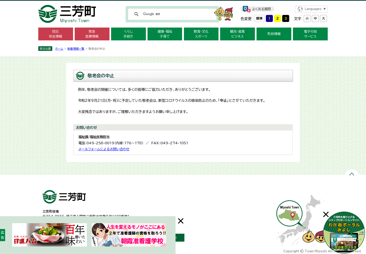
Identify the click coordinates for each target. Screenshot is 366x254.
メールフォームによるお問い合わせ (104, 149)
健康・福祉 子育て (165, 34)
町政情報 (274, 33)
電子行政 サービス (310, 34)
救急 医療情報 (92, 34)
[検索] (171, 14)
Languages (313, 9)
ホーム (59, 48)
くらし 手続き (128, 34)
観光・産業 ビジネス (237, 34)
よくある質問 (261, 9)
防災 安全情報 (55, 34)
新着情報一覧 (75, 48)
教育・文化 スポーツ (201, 34)
